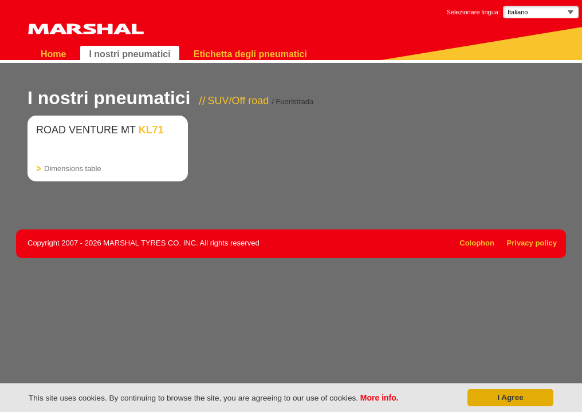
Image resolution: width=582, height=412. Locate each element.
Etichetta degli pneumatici (250, 54)
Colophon (476, 243)
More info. (379, 397)
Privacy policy (532, 243)
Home (53, 54)
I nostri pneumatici (129, 54)
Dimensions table (72, 168)
